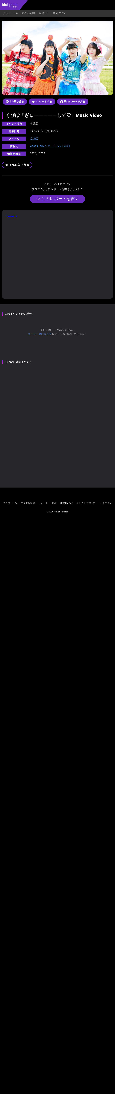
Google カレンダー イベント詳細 (50, 145)
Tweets (11, 216)
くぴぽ (34, 138)
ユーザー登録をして (40, 333)
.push (9, 5)
